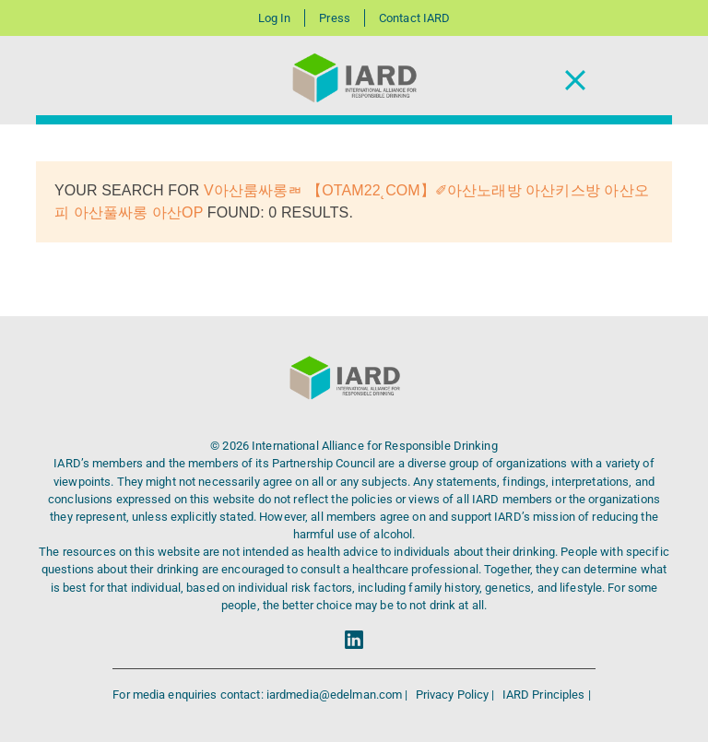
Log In (274, 18)
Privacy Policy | (457, 694)
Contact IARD (414, 18)
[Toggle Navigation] (575, 80)
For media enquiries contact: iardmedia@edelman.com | (261, 694)
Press (334, 18)
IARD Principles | (546, 694)
